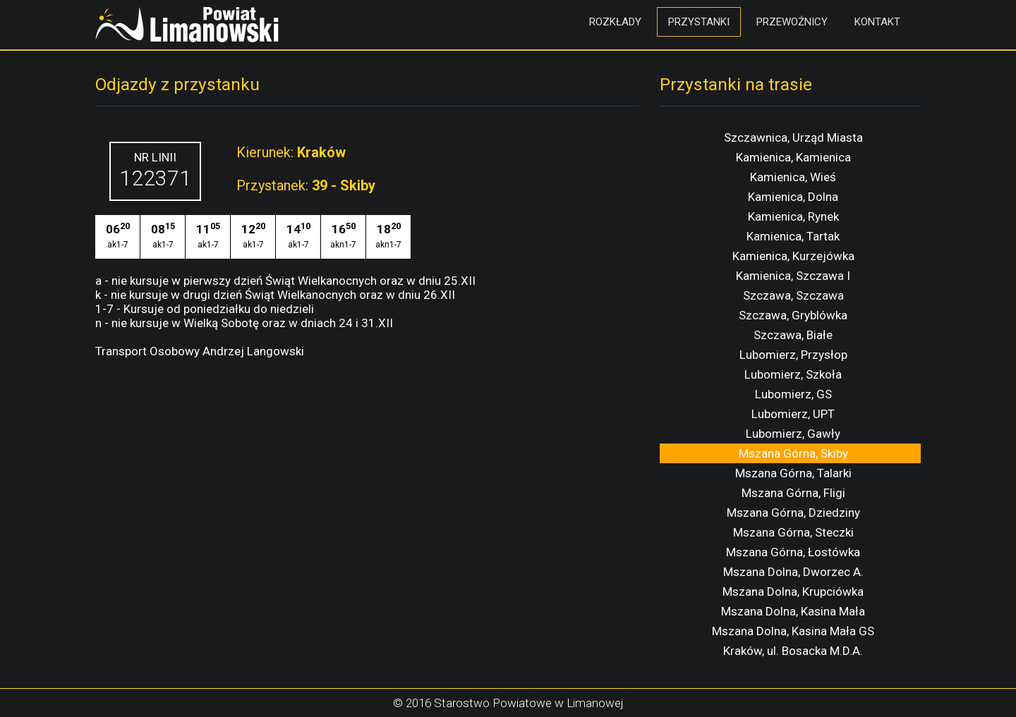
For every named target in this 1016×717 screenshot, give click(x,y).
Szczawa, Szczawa (793, 295)
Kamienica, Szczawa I (793, 276)
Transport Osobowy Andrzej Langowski (199, 351)
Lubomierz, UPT (793, 414)
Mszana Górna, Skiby (793, 453)
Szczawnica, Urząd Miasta (793, 137)
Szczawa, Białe (793, 335)
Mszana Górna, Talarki (793, 473)
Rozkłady (615, 22)
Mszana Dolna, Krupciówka (793, 591)
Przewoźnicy (792, 22)
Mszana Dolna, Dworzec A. (793, 572)
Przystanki (699, 22)
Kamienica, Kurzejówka (793, 256)
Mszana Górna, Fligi (793, 493)
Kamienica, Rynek (793, 216)
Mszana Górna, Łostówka (793, 552)
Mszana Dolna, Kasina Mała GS (793, 631)
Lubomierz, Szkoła (793, 374)
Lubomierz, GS (793, 394)
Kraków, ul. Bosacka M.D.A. (793, 651)
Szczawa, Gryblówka (793, 315)
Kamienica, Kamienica (793, 157)
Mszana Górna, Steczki (793, 532)
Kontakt (877, 22)
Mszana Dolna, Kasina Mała (793, 611)
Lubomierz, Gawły (793, 434)
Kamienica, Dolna (793, 197)
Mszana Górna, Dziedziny (793, 512)
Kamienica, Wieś (793, 177)
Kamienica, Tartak (793, 236)
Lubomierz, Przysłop (793, 355)
